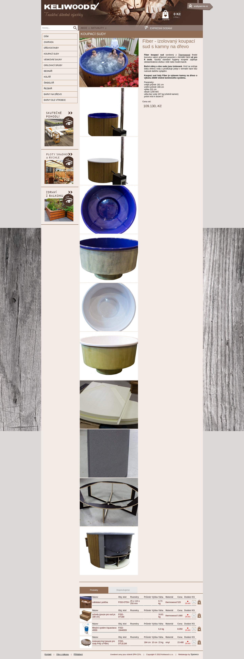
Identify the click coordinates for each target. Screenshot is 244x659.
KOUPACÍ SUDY (51, 54)
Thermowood (184, 55)
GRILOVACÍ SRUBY (53, 65)
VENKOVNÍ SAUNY (53, 59)
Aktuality (97, 28)
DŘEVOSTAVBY (51, 48)
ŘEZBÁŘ (48, 88)
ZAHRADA (49, 42)
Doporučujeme (123, 590)
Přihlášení (78, 654)
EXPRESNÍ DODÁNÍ (161, 28)
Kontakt (48, 654)
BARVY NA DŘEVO (53, 94)
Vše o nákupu (62, 654)
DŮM (46, 36)
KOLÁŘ (47, 77)
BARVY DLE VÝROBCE (55, 100)
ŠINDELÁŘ (49, 83)
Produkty (94, 590)
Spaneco (195, 654)
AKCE (84, 28)
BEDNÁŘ (48, 71)
